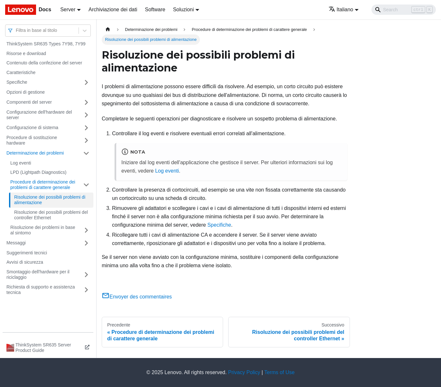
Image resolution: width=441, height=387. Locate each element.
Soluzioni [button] (183, 9)
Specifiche (16, 82)
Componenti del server (29, 102)
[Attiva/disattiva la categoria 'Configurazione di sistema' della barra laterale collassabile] (86, 128)
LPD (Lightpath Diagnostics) (38, 172)
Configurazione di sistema (32, 127)
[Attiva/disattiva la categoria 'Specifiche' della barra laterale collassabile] (86, 82)
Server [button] (67, 9)
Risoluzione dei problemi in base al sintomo (42, 230)
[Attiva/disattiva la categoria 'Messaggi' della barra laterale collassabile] (86, 243)
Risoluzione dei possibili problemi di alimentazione (49, 199)
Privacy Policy (244, 372)
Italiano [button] (341, 9)
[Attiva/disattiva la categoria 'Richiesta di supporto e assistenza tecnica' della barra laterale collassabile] (86, 289)
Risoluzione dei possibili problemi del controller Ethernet (51, 215)
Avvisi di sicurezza (24, 262)
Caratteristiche (20, 72)
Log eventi (20, 162)
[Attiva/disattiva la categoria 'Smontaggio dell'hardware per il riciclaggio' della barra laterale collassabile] (86, 274)
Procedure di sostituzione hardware (31, 140)
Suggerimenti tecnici (26, 252)
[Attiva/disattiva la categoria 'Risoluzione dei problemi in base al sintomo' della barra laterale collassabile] (86, 230)
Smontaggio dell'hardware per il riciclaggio (38, 274)
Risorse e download (26, 53)
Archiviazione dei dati (113, 9)
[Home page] (108, 29)
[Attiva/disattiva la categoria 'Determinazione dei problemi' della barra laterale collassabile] (86, 153)
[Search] (403, 10)
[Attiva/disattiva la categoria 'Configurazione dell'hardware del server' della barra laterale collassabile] (86, 115)
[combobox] (16, 30)
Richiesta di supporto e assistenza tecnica (40, 289)
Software (155, 9)
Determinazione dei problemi (35, 153)
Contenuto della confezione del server (44, 62)
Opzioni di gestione (25, 92)
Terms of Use (279, 372)
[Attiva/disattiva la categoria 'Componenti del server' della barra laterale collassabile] (86, 102)
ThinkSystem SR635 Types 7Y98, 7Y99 (46, 43)
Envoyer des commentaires (137, 296)
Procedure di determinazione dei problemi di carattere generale (42, 184)
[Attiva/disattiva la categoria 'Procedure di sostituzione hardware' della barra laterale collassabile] (86, 140)
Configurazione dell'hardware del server (39, 114)
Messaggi (16, 242)
